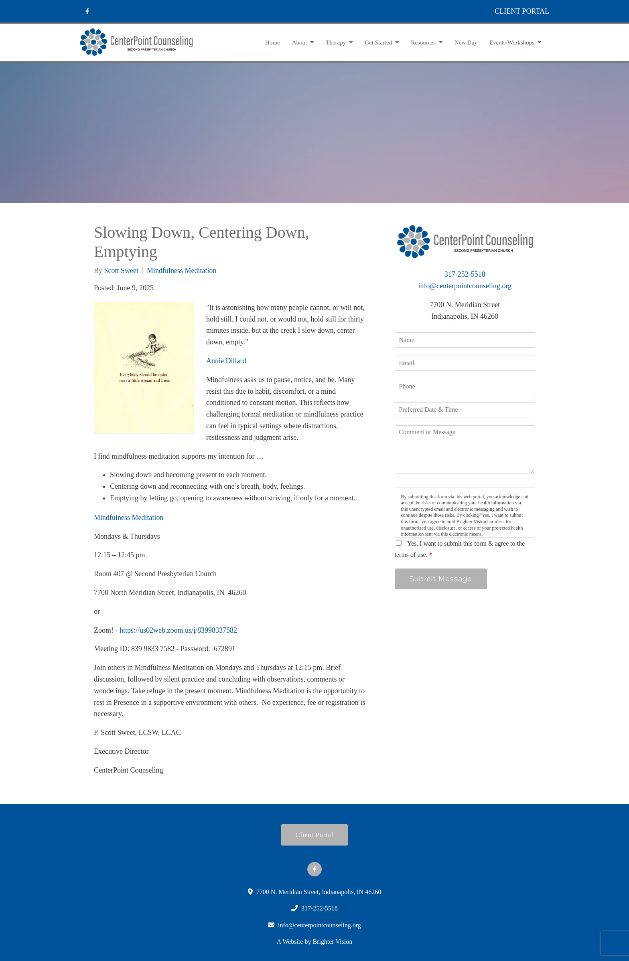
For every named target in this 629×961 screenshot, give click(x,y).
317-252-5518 (464, 274)
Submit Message (441, 579)
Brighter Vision (332, 941)
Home (272, 42)
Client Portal (314, 835)
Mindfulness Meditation (182, 270)
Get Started (378, 42)
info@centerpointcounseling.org (464, 286)
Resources (423, 42)
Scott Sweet (121, 270)
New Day (466, 42)
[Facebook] (87, 11)
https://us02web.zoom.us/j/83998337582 (178, 630)
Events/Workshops (511, 42)
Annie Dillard (226, 361)
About (299, 42)
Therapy (336, 42)
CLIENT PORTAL (522, 11)
